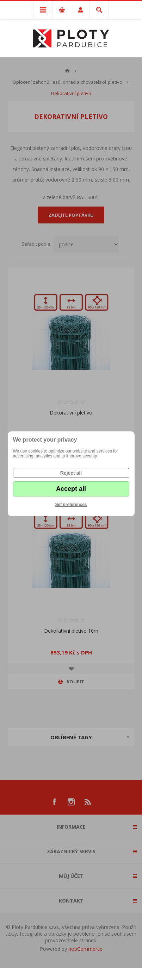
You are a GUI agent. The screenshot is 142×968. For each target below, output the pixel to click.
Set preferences (71, 504)
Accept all (71, 488)
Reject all (71, 473)
